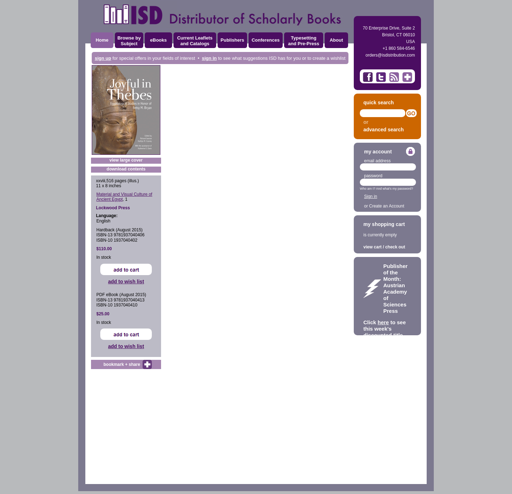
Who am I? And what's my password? (386, 188)
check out (395, 247)
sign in (209, 58)
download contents (126, 169)
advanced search (383, 129)
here (383, 322)
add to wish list (126, 281)
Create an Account (386, 206)
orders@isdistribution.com (390, 55)
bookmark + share (121, 364)
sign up (103, 58)
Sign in (370, 196)
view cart (372, 247)
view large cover (126, 160)
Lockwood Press (113, 207)
